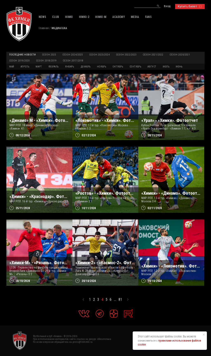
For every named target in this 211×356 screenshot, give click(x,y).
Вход (167, 6)
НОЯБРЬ (101, 66)
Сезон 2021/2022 (153, 54)
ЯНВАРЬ (69, 66)
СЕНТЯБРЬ (135, 66)
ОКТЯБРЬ (118, 66)
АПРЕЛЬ (25, 66)
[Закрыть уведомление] (204, 334)
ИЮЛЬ (166, 66)
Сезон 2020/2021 (180, 54)
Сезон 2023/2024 (99, 54)
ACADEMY (118, 17)
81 (120, 299)
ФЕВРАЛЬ (53, 66)
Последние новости (22, 54)
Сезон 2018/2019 (46, 60)
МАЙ (11, 66)
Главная (44, 28)
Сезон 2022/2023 (126, 54)
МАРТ (39, 66)
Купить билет (190, 6)
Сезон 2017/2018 (73, 60)
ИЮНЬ (179, 66)
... (115, 299)
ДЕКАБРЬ (86, 66)
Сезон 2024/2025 (72, 54)
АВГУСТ (152, 66)
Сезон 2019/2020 (19, 60)
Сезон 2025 (49, 54)
